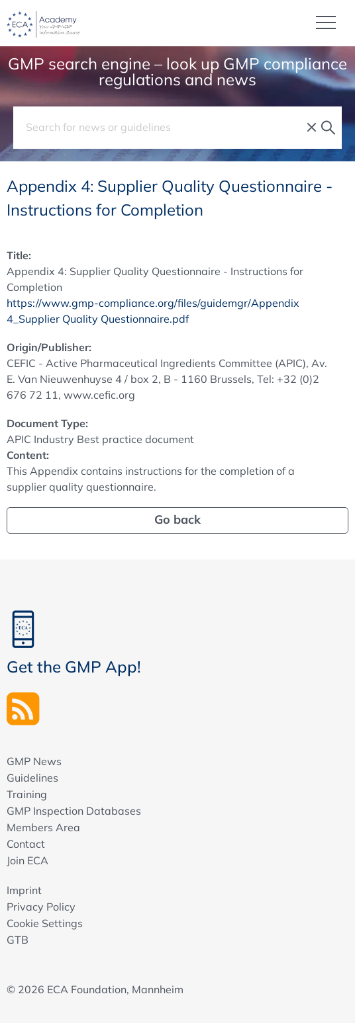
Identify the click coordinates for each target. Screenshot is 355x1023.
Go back (177, 519)
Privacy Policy (41, 906)
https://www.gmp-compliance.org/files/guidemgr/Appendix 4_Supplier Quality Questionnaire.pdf (153, 310)
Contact (26, 843)
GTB (17, 939)
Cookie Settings (45, 923)
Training (27, 794)
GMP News (34, 761)
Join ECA (27, 860)
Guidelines (32, 777)
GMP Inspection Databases (74, 810)
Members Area (43, 827)
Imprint (24, 890)
